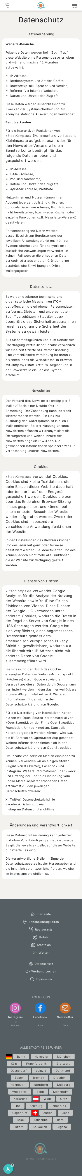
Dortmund (63, 1070)
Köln (14, 1063)
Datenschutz (40, 964)
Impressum (18, 873)
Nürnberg (41, 1084)
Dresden (59, 1077)
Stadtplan (41, 945)
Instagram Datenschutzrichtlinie (29, 809)
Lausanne (41, 1120)
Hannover (17, 1084)
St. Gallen (40, 1127)
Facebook (40, 1011)
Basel (21, 1120)
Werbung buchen (40, 971)
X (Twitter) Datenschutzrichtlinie (30, 799)
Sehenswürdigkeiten (40, 922)
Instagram (15, 1011)
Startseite (40, 914)
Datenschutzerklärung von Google (31, 704)
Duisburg (63, 1084)
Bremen (38, 1077)
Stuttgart (63, 1063)
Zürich (47, 1113)
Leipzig (41, 1070)
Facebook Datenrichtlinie (24, 804)
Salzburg (36, 1105)
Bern (60, 1120)
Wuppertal (19, 1091)
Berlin (21, 1056)
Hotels (41, 937)
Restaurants (41, 929)
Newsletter (65, 1011)
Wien (47, 1098)
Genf (65, 1113)
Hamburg (41, 1056)
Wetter (40, 952)
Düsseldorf (19, 1070)
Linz (18, 1105)
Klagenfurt (19, 1113)
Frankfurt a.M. (36, 1063)
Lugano (61, 1127)
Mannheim (60, 1091)
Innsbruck (59, 1105)
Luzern (19, 1127)
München (64, 1056)
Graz (63, 1098)
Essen (19, 1077)
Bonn (40, 1091)
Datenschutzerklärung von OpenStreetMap (38, 747)
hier (55, 689)
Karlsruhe (21, 1098)
